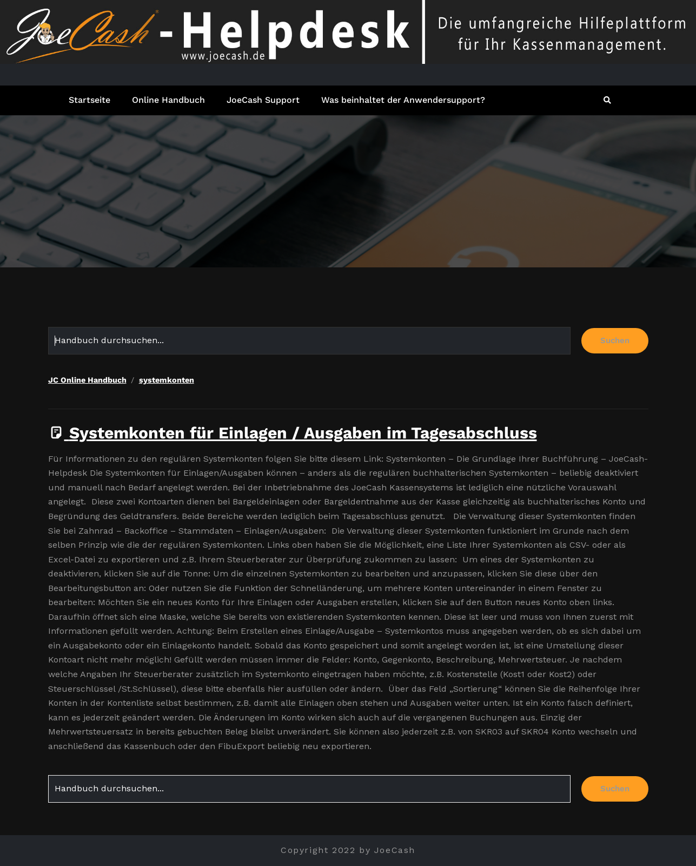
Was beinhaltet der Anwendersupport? (403, 100)
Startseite (89, 100)
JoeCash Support (263, 100)
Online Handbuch (168, 100)
